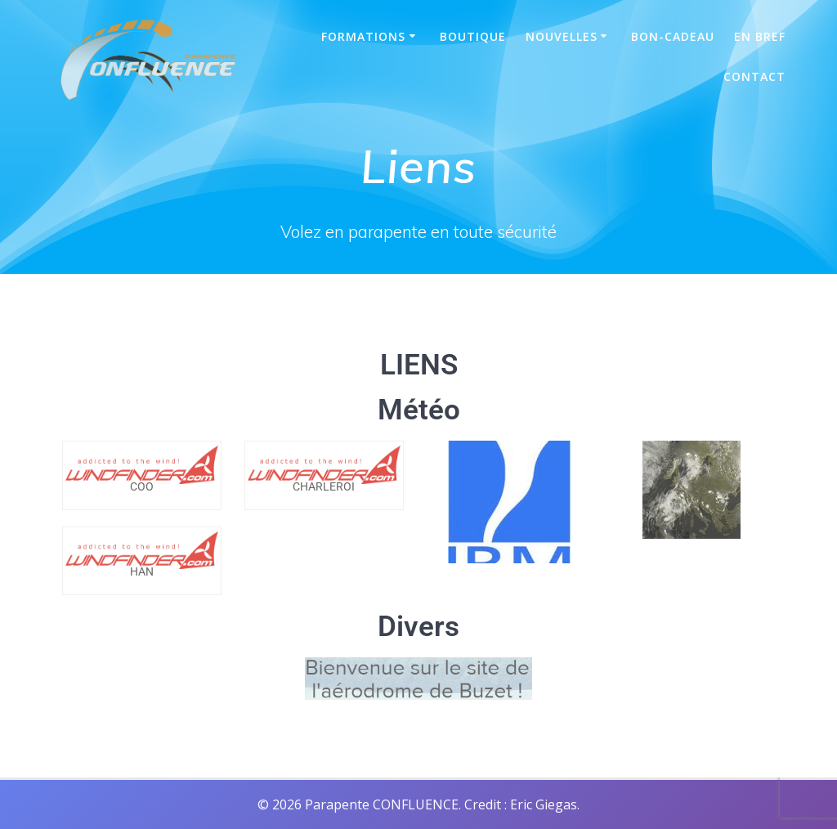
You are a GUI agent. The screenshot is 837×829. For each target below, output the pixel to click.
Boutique (473, 36)
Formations (363, 36)
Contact (754, 76)
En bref (760, 36)
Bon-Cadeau (672, 36)
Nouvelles (562, 36)
